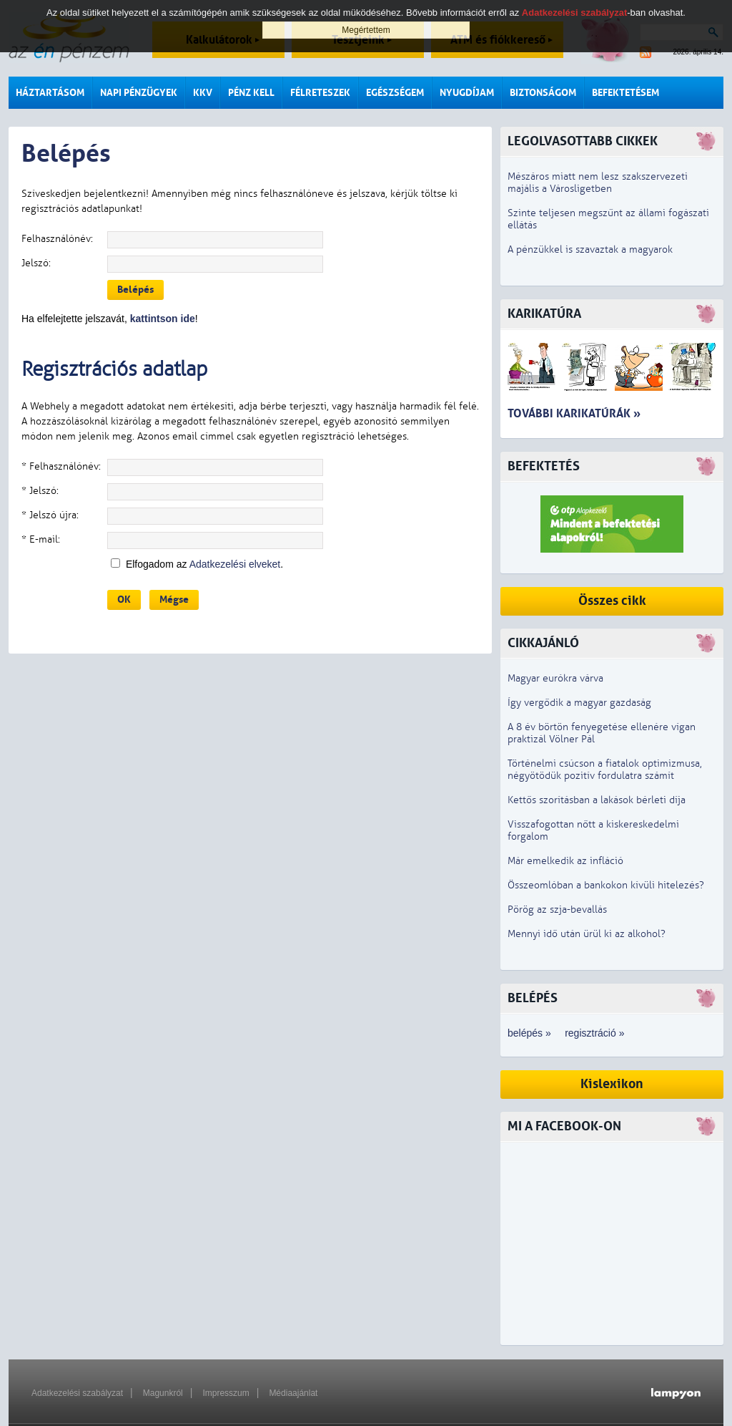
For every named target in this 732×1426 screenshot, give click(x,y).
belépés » (529, 1033)
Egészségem (395, 93)
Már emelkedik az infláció (565, 861)
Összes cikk (612, 600)
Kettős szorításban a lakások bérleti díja (597, 800)
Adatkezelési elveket (235, 564)
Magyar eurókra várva (555, 678)
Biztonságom (543, 93)
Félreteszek (320, 93)
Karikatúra (544, 313)
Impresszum (225, 1393)
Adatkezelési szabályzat (77, 1393)
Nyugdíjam (467, 93)
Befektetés (544, 466)
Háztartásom (50, 93)
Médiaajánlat (293, 1393)
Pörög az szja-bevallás (557, 909)
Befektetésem (625, 93)
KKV (202, 93)
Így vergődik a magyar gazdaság (579, 703)
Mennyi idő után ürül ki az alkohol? (587, 934)
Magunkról (163, 1393)
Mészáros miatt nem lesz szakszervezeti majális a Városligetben (598, 182)
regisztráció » (594, 1033)
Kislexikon (611, 1084)
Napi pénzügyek (138, 93)
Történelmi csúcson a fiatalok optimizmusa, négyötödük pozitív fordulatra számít (605, 769)
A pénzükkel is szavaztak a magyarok (590, 249)
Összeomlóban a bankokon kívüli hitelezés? (606, 885)
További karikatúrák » (574, 413)
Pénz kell (251, 93)
